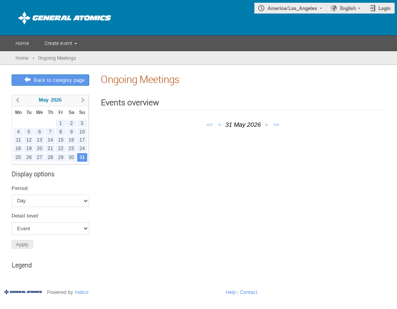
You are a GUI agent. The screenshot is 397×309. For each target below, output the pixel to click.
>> (276, 124)
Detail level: (26, 215)
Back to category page (59, 80)
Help (231, 292)
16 (71, 140)
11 (18, 140)
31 (82, 157)
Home (22, 43)
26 (29, 158)
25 (18, 158)
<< (210, 124)
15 (61, 140)
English (348, 8)
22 (61, 149)
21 (50, 149)
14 (50, 140)
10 (82, 132)
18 (18, 149)
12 (29, 140)
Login (384, 8)
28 (50, 158)
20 (39, 149)
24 (82, 149)
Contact (248, 292)
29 (61, 158)
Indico (81, 292)
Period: (20, 188)
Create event (58, 43)
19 (29, 149)
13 (39, 140)
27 (39, 158)
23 (71, 149)
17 (82, 140)
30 (71, 158)
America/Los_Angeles (292, 8)
